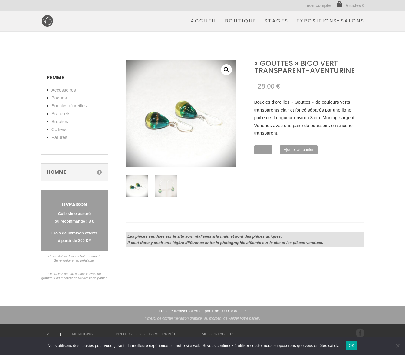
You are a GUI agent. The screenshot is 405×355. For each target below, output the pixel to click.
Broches (59, 121)
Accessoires (63, 89)
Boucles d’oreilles (69, 105)
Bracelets (61, 113)
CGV (45, 334)
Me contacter (217, 334)
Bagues (59, 97)
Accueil (204, 21)
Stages (276, 21)
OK (351, 345)
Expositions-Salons (330, 21)
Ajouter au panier (299, 149)
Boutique (241, 21)
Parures (59, 137)
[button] (226, 69)
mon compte (318, 5)
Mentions (82, 334)
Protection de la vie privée (146, 334)
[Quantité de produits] (263, 149)
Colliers (59, 129)
